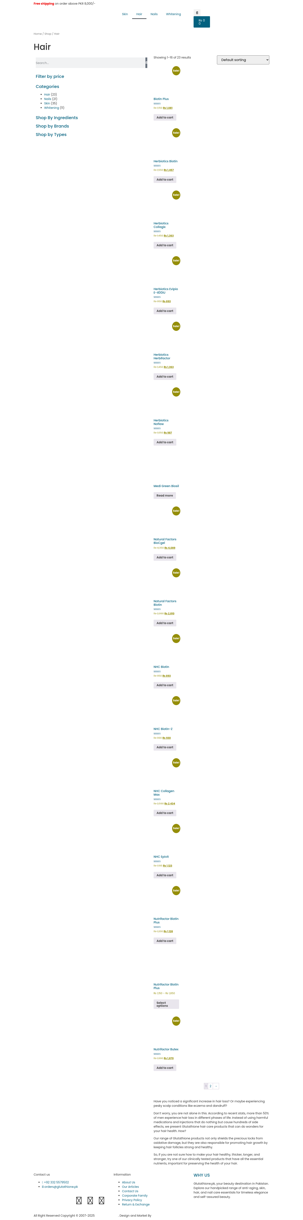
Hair (139, 14)
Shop (47, 34)
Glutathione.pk (107, 1215)
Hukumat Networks (166, 1215)
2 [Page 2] (210, 1086)
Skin (125, 14)
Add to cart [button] (165, 117)
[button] (197, 12)
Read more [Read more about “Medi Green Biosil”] (165, 495)
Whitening (173, 14)
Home (38, 34)
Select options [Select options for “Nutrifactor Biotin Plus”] (162, 1004)
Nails (154, 14)
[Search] (146, 62)
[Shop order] (243, 59)
